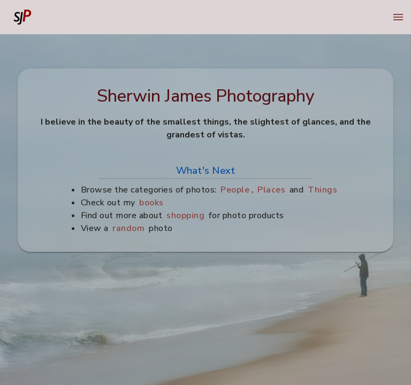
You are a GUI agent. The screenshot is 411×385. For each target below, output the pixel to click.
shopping (185, 215)
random (129, 228)
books (152, 203)
